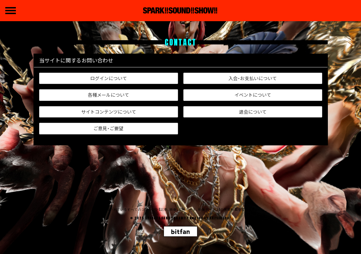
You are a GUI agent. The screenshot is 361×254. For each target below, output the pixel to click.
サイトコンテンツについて (108, 111)
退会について (253, 111)
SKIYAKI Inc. (220, 218)
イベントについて (252, 94)
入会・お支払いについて (252, 78)
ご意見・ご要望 (108, 128)
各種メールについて (108, 94)
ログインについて (108, 78)
